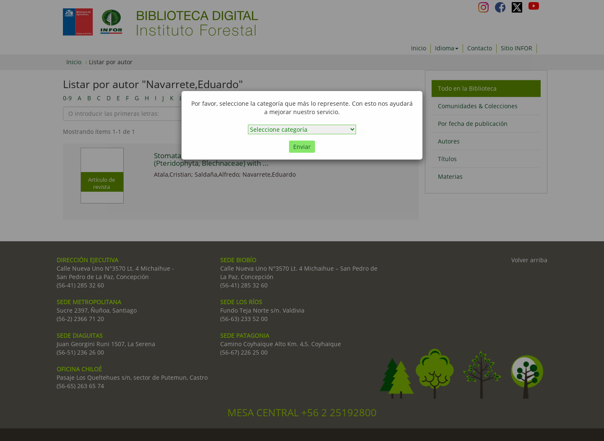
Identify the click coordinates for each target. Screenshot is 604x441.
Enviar (302, 147)
